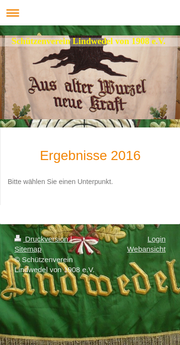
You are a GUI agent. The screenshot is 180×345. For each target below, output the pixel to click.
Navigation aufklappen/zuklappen (90, 12)
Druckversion (42, 239)
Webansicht (146, 249)
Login (156, 239)
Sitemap (27, 249)
